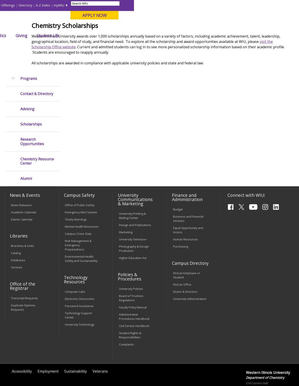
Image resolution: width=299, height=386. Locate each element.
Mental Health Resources (82, 208)
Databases (18, 242)
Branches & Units (22, 227)
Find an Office (182, 266)
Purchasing (180, 228)
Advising (27, 90)
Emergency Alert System (81, 194)
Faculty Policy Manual (133, 289)
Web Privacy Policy (99, 372)
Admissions (94, 35)
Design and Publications (135, 206)
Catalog (16, 234)
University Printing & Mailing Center (132, 197)
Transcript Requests (24, 279)
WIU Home (74, 46)
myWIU (224, 5)
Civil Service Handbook (134, 307)
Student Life (213, 35)
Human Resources (185, 221)
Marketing (125, 214)
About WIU (35, 35)
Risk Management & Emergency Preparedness (78, 226)
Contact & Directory (36, 75)
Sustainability (75, 352)
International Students (68, 5)
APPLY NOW (259, 15)
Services (16, 249)
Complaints (126, 326)
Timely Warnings (76, 201)
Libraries (145, 5)
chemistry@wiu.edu (267, 382)
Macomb (86, 26)
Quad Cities (107, 26)
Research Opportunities (32, 123)
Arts (141, 35)
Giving (186, 35)
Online (127, 26)
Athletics (163, 35)
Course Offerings (167, 5)
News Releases (21, 187)
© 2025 (16, 372)
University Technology (79, 306)
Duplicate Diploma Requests (23, 288)
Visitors (42, 5)
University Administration (189, 280)
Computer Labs (75, 273)
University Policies (131, 270)
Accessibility (22, 352)
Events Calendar (22, 201)
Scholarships (31, 106)
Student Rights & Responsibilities (130, 316)
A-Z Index (208, 5)
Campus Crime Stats (78, 215)
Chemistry (103, 46)
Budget (178, 191)
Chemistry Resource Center (37, 142)
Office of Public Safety (79, 187)
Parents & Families (20, 5)
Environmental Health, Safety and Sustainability (81, 240)
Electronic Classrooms (79, 280)
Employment (48, 352)
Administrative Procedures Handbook (134, 298)
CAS (89, 46)
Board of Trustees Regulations (131, 279)
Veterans (100, 352)
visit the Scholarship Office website (113, 79)
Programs (28, 60)
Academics (64, 35)
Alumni (121, 35)
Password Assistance (79, 287)
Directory (190, 5)
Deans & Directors (185, 273)
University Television (132, 221)
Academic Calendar (23, 194)
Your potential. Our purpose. (50, 26)
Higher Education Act (132, 239)
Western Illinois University (70, 19)
